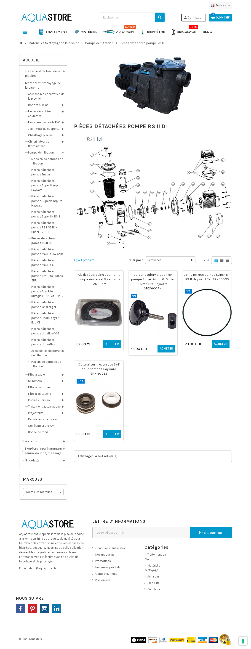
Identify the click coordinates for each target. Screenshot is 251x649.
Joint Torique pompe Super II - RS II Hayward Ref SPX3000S (207, 277)
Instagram (44, 608)
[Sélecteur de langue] (220, 5)
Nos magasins (105, 554)
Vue (206, 260)
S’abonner (210, 532)
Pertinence (154, 260)
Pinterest (32, 608)
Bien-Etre (153, 583)
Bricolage (153, 589)
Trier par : (136, 260)
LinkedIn (56, 608)
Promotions (103, 561)
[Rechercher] (132, 17)
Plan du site (102, 580)
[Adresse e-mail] (141, 532)
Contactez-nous (106, 573)
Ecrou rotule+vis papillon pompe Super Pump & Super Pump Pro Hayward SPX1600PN (153, 281)
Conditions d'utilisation (110, 548)
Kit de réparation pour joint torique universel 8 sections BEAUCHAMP (98, 279)
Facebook (20, 608)
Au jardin (153, 576)
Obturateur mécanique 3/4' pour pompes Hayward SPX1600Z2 (99, 369)
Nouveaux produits (108, 567)
